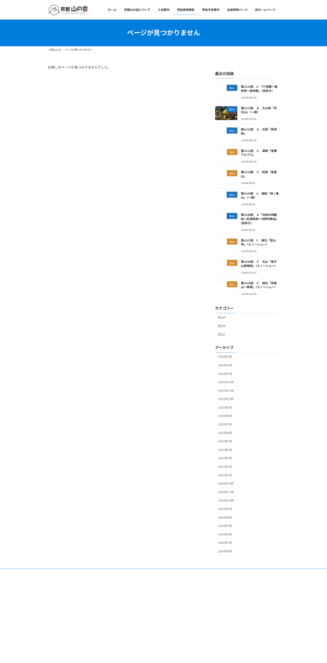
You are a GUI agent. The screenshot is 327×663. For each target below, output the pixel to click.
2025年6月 (225, 432)
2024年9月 (225, 509)
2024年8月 (225, 517)
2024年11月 (226, 492)
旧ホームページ (138, 632)
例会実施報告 (137, 610)
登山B (222, 326)
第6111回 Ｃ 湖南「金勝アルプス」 (231, 623)
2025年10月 (226, 399)
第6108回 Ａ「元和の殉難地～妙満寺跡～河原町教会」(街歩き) (260, 219)
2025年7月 (225, 424)
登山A (222, 317)
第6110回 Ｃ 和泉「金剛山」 (228, 633)
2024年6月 (225, 534)
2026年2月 (225, 365)
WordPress (141, 655)
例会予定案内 (137, 618)
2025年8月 (225, 416)
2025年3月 (225, 458)
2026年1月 (225, 373)
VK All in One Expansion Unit (190, 655)
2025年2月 (225, 466)
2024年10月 (226, 500)
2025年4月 (225, 449)
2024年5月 (225, 542)
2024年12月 (226, 483)
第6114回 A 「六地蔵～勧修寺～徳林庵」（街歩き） (240, 593)
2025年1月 (225, 475)
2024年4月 (225, 551)
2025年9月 (225, 407)
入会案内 (135, 603)
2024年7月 (225, 526)
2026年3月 (225, 356)
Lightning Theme (162, 655)
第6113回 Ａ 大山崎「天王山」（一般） (233, 603)
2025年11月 (226, 390)
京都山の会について (141, 596)
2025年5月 (225, 441)
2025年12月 (226, 382)
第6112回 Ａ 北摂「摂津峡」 (228, 613)
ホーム (133, 589)
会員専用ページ (138, 625)
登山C (222, 334)
